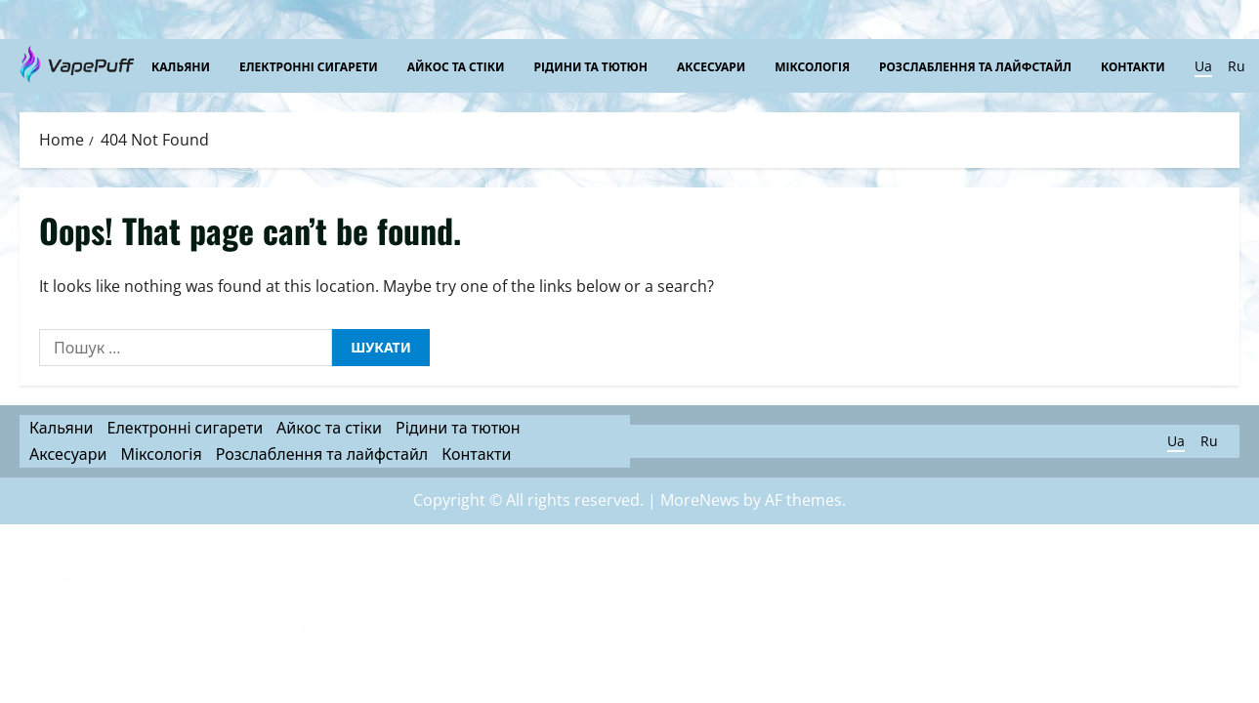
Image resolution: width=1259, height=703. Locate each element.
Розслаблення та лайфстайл (975, 66)
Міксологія (812, 66)
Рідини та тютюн (590, 66)
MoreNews (699, 500)
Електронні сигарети (308, 66)
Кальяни (180, 66)
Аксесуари (711, 66)
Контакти (1133, 66)
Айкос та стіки (456, 66)
